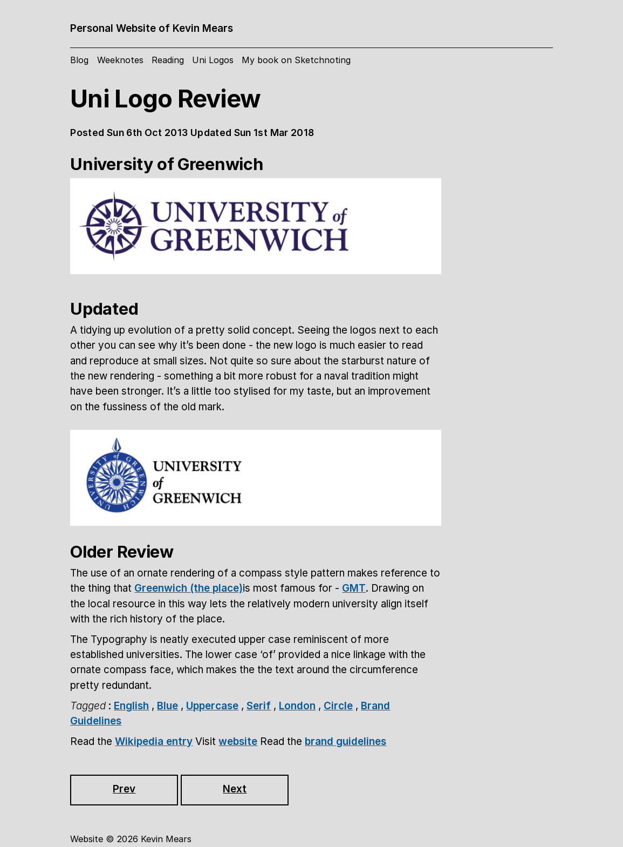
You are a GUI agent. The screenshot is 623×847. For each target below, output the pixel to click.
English (131, 706)
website (237, 741)
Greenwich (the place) (188, 588)
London (297, 706)
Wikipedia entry (154, 741)
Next (235, 789)
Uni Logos (213, 60)
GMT (354, 588)
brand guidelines (345, 741)
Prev (124, 789)
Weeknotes (120, 60)
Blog (79, 60)
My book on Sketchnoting (296, 60)
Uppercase (212, 706)
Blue (167, 706)
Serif (259, 706)
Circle (338, 706)
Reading (168, 60)
